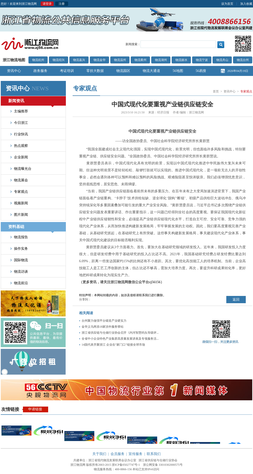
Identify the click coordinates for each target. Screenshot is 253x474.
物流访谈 (21, 271)
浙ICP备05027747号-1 (126, 465)
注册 (62, 3)
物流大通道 (151, 71)
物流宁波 (202, 60)
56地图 (178, 71)
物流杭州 (38, 60)
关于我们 (99, 454)
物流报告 (21, 237)
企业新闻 (21, 157)
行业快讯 (21, 134)
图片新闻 (21, 215)
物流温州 (120, 60)
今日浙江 (21, 123)
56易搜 (201, 71)
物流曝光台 (22, 169)
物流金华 (100, 60)
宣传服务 (135, 454)
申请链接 (35, 409)
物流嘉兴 (79, 60)
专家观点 (21, 192)
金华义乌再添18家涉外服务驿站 (103, 326)
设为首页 (227, 3)
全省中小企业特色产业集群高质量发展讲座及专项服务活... (120, 338)
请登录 (47, 3)
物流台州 (243, 60)
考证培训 (67, 71)
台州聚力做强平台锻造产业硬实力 (104, 320)
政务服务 (40, 71)
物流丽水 (181, 60)
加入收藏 (246, 3)
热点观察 (21, 146)
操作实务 (21, 248)
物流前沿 (21, 283)
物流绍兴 (59, 60)
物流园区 (123, 71)
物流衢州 (140, 60)
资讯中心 (14, 71)
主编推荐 (21, 111)
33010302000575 (169, 465)
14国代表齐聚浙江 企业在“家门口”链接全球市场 (113, 344)
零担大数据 (95, 71)
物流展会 (21, 180)
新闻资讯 (31, 102)
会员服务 (118, 454)
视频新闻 (21, 203)
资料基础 (31, 228)
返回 (236, 299)
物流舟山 (222, 60)
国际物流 (21, 260)
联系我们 (154, 454)
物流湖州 (161, 60)
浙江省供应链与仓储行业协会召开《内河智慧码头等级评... (120, 332)
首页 (216, 91)
